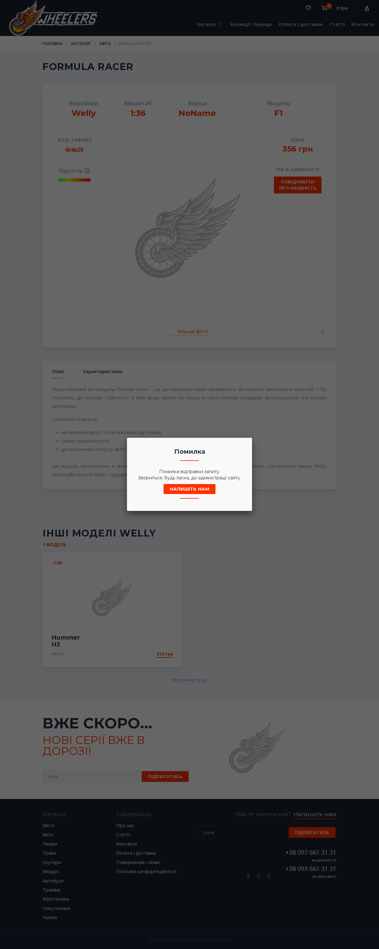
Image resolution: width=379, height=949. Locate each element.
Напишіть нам (189, 489)
